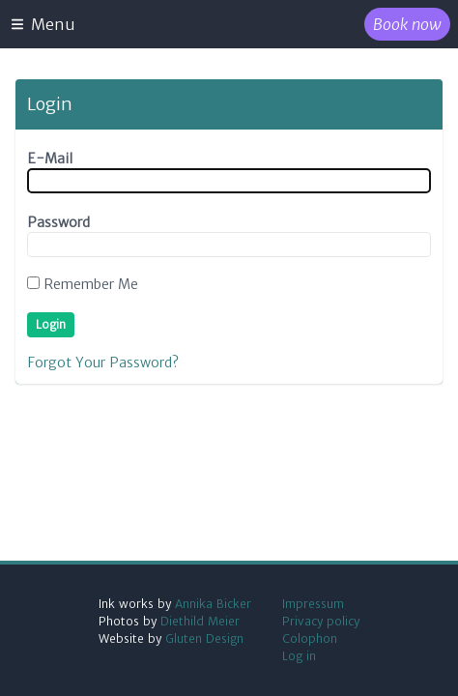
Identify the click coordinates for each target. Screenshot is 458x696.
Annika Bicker (213, 603)
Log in (299, 656)
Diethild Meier (200, 621)
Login (51, 324)
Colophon (309, 638)
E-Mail (49, 158)
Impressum (313, 603)
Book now (407, 24)
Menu (41, 24)
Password (58, 222)
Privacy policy (320, 621)
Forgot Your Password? (103, 362)
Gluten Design (204, 638)
